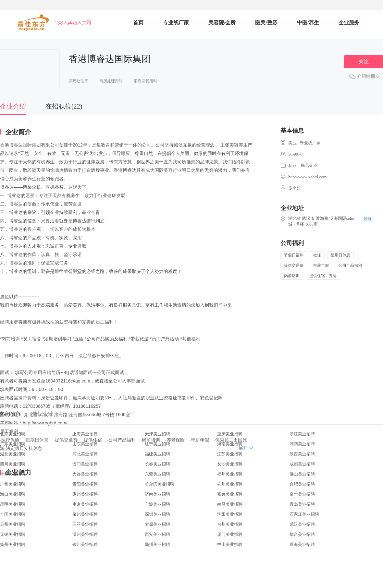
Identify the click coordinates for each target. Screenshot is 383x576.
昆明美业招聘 (12, 504)
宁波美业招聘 (157, 504)
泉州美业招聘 (85, 514)
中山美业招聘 (229, 544)
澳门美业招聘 (85, 464)
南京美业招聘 (85, 504)
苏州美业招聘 (12, 524)
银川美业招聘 (85, 544)
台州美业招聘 (229, 524)
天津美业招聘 (157, 433)
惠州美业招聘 (85, 494)
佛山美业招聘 (302, 474)
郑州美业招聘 (157, 544)
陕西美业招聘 (302, 454)
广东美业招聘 (12, 443)
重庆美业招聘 (229, 433)
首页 (138, 22)
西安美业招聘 (157, 534)
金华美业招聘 (302, 494)
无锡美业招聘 (12, 534)
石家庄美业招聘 (304, 514)
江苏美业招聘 (229, 454)
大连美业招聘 (85, 474)
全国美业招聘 (12, 514)
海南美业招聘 (229, 443)
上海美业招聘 (85, 433)
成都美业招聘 (302, 464)
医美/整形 (266, 22)
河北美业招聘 (85, 454)
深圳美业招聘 (157, 514)
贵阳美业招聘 (85, 484)
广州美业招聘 (12, 484)
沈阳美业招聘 (229, 514)
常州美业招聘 (12, 474)
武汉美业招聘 (302, 524)
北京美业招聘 (12, 433)
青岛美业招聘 (302, 504)
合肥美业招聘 (302, 484)
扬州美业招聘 (12, 544)
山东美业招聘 (85, 443)
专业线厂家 (176, 22)
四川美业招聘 (12, 464)
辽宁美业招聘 (157, 443)
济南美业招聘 (157, 494)
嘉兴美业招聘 (229, 494)
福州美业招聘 (229, 474)
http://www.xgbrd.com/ (307, 176)
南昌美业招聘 (229, 504)
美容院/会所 (222, 22)
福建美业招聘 (157, 454)
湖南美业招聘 (302, 443)
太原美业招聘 (157, 524)
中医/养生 (308, 22)
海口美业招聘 (12, 494)
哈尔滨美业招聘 (159, 484)
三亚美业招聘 (85, 524)
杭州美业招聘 (229, 484)
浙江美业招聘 (302, 433)
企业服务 (349, 22)
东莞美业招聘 (157, 474)
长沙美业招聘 (229, 464)
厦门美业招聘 (229, 534)
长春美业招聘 (157, 464)
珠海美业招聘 (302, 544)
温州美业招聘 (85, 534)
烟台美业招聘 (302, 534)
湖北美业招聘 (12, 454)
